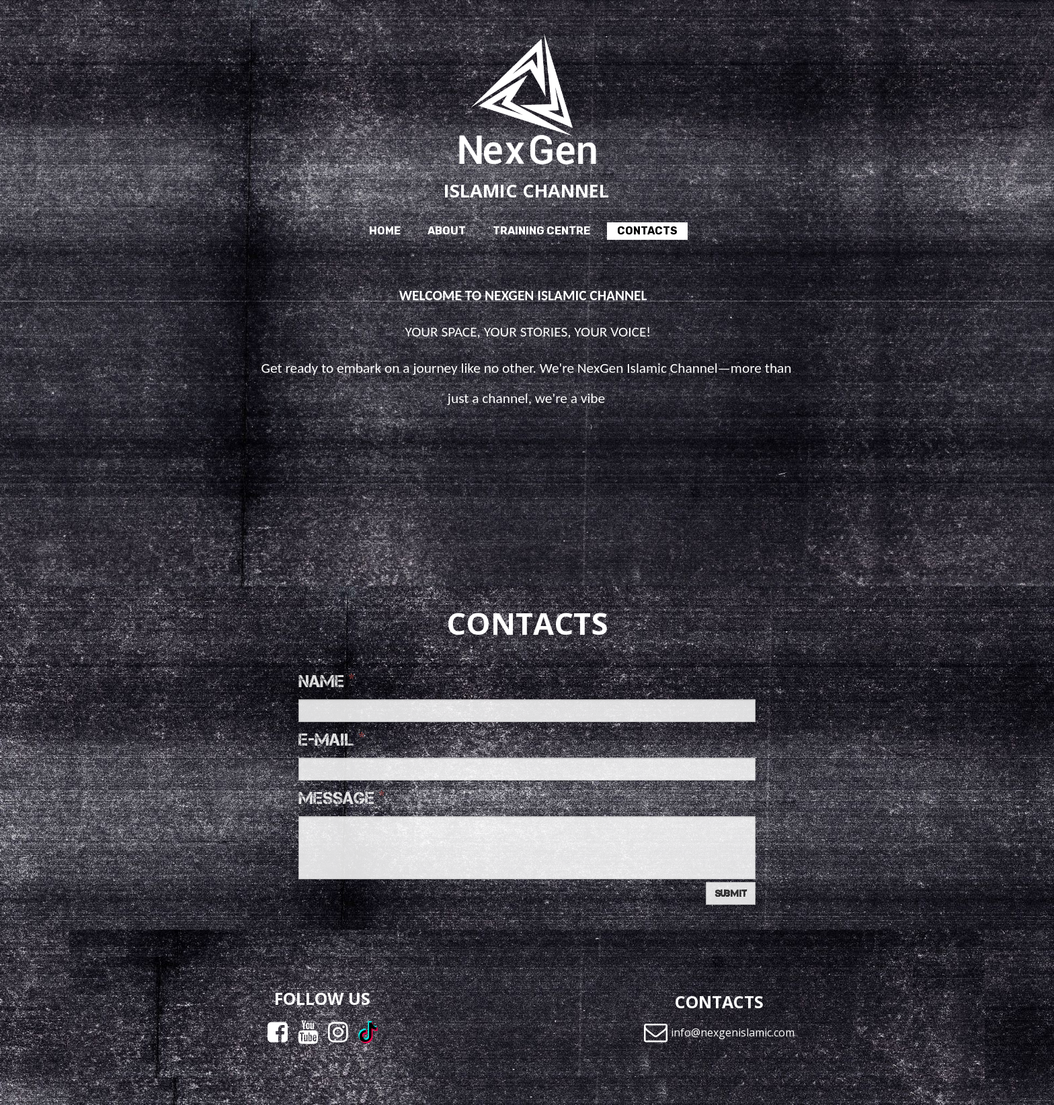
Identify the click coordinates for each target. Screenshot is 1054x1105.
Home (385, 230)
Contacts (647, 230)
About (447, 230)
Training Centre (541, 230)
